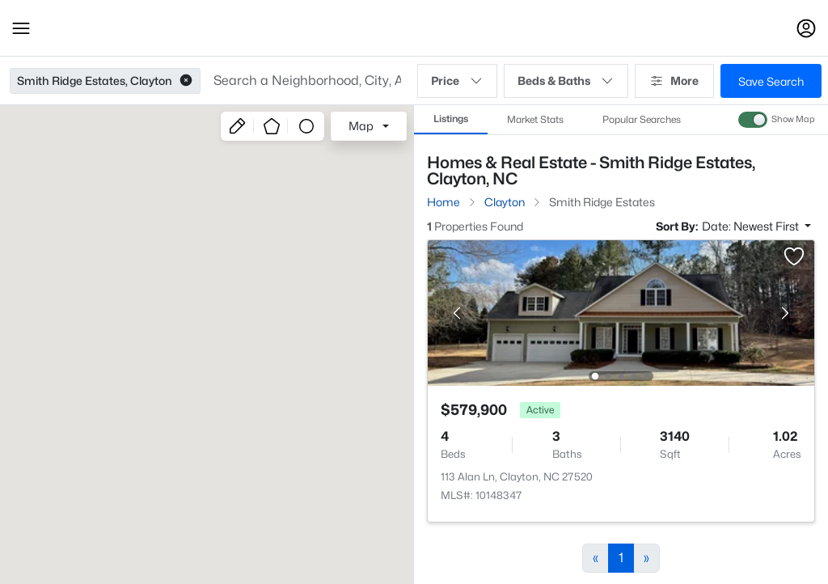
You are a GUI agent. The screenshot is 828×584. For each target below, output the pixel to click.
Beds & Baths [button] (566, 81)
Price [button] (457, 81)
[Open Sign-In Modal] (806, 28)
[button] (21, 28)
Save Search (771, 81)
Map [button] (361, 126)
